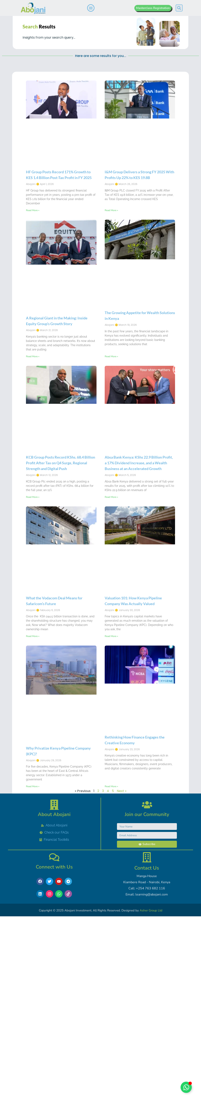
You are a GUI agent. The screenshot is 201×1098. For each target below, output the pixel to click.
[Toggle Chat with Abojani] (186, 1087)
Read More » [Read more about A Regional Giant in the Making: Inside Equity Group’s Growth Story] (32, 424)
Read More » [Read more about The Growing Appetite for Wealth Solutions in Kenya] (111, 424)
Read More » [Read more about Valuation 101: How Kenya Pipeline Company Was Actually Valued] (111, 704)
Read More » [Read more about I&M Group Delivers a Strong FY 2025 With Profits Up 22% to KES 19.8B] (111, 278)
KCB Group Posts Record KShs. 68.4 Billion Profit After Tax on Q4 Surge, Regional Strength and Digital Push (60, 531)
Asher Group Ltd (151, 910)
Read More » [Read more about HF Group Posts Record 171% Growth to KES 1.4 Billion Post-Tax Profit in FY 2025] (32, 278)
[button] (179, 7)
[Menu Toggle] (90, 8)
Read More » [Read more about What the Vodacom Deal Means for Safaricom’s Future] (32, 704)
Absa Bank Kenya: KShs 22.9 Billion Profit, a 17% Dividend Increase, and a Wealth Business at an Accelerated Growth (139, 531)
